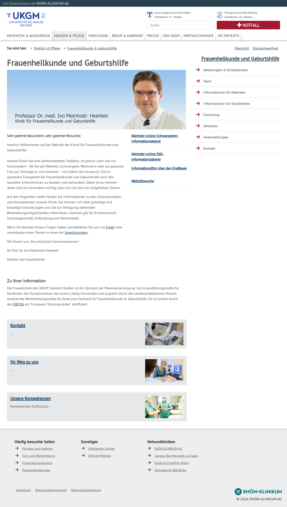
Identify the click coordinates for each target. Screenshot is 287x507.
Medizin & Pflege (69, 35)
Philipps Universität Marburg (241, 12)
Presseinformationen (36, 470)
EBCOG (18, 304)
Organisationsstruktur (37, 463)
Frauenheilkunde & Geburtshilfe (92, 48)
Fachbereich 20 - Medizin (239, 17)
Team (207, 81)
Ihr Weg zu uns (24, 362)
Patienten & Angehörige (28, 35)
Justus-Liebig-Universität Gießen (172, 12)
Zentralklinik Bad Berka (170, 470)
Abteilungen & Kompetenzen (225, 70)
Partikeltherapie (198, 35)
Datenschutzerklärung (86, 490)
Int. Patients (228, 35)
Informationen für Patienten (224, 92)
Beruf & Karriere (127, 35)
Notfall (251, 25)
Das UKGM (171, 35)
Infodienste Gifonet (101, 449)
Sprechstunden (76, 232)
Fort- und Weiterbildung (38, 456)
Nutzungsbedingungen (51, 490)
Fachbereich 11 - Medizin (168, 17)
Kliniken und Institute (37, 449)
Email (110, 227)
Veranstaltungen (215, 137)
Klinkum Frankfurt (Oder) (172, 463)
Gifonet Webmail (99, 456)
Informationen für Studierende (226, 103)
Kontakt (17, 325)
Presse (153, 35)
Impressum (23, 490)
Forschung (98, 35)
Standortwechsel (265, 48)
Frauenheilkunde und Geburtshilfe (240, 58)
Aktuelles (210, 126)
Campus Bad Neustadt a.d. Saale (176, 456)
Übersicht (242, 48)
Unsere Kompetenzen (30, 398)
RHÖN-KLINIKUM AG (168, 449)
